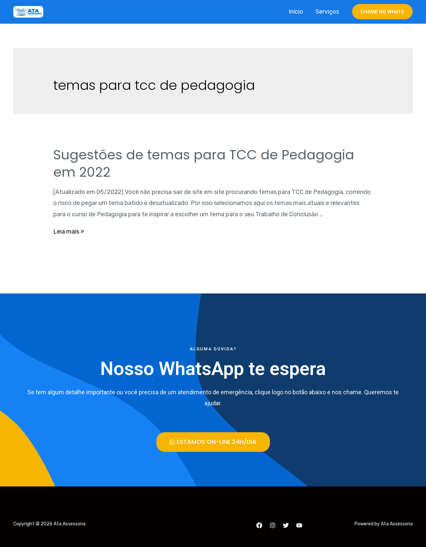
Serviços (327, 11)
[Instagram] (273, 525)
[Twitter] (286, 525)
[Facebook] (259, 525)
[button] (213, 442)
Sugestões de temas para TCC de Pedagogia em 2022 (203, 163)
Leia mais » (68, 231)
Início (296, 11)
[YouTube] (299, 525)
